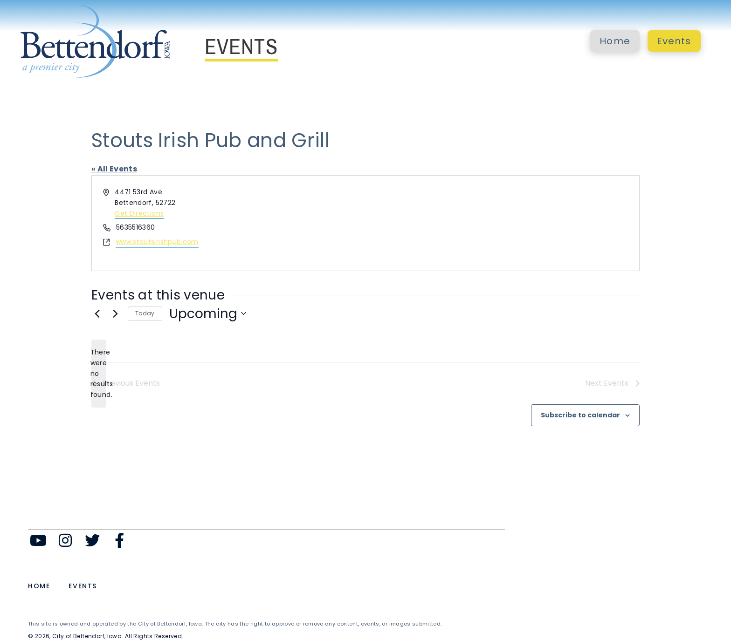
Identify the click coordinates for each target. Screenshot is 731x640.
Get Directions (139, 213)
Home (615, 41)
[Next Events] (115, 313)
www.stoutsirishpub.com (157, 241)
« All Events (114, 168)
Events (674, 41)
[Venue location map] (501, 223)
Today (145, 313)
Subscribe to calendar (580, 415)
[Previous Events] (97, 313)
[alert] (98, 373)
